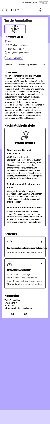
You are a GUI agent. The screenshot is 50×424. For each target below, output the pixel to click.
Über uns (9, 65)
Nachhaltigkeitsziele (28, 65)
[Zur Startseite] (11, 10)
